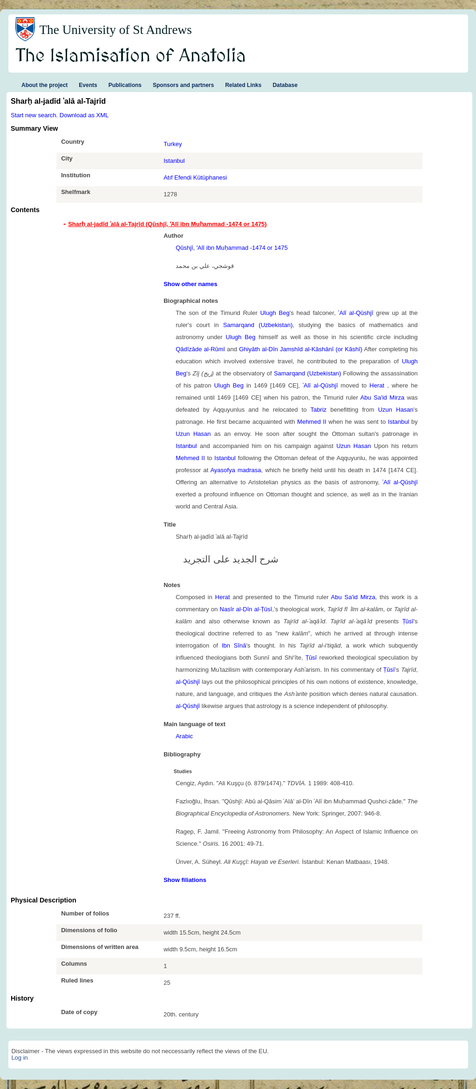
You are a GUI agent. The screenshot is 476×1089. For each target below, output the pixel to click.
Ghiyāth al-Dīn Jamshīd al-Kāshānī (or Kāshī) (300, 349)
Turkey (172, 143)
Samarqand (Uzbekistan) (257, 324)
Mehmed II (311, 421)
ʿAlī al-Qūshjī (355, 312)
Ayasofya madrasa (236, 470)
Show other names (190, 284)
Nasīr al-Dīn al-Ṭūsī (246, 609)
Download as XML (84, 115)
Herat (378, 385)
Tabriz (318, 409)
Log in (19, 1057)
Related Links (243, 85)
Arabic (184, 736)
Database (284, 85)
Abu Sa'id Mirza (382, 397)
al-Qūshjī (188, 681)
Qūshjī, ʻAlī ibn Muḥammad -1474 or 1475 (232, 247)
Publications (125, 85)
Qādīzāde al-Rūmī (200, 349)
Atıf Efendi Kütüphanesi (195, 177)
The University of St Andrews (115, 30)
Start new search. (34, 115)
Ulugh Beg (275, 312)
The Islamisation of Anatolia (131, 56)
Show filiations (184, 879)
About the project (44, 85)
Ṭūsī (408, 621)
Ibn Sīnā (234, 645)
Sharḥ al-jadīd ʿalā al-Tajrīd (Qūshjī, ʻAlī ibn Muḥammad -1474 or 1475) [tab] (167, 223)
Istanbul (174, 160)
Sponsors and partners (183, 85)
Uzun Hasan (396, 409)
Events (88, 85)
